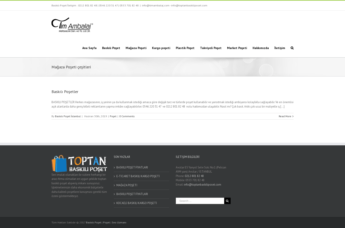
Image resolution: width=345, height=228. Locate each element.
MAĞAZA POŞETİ (126, 185)
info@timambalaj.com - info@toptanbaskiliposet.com (174, 5)
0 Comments (127, 116)
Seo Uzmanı (119, 222)
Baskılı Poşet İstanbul (68, 116)
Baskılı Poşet (93, 222)
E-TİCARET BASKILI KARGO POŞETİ (138, 176)
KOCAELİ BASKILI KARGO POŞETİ (136, 203)
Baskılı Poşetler (64, 91)
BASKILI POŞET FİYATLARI (132, 167)
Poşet (113, 116)
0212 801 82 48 (87, 5)
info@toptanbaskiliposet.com (202, 184)
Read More (285, 116)
